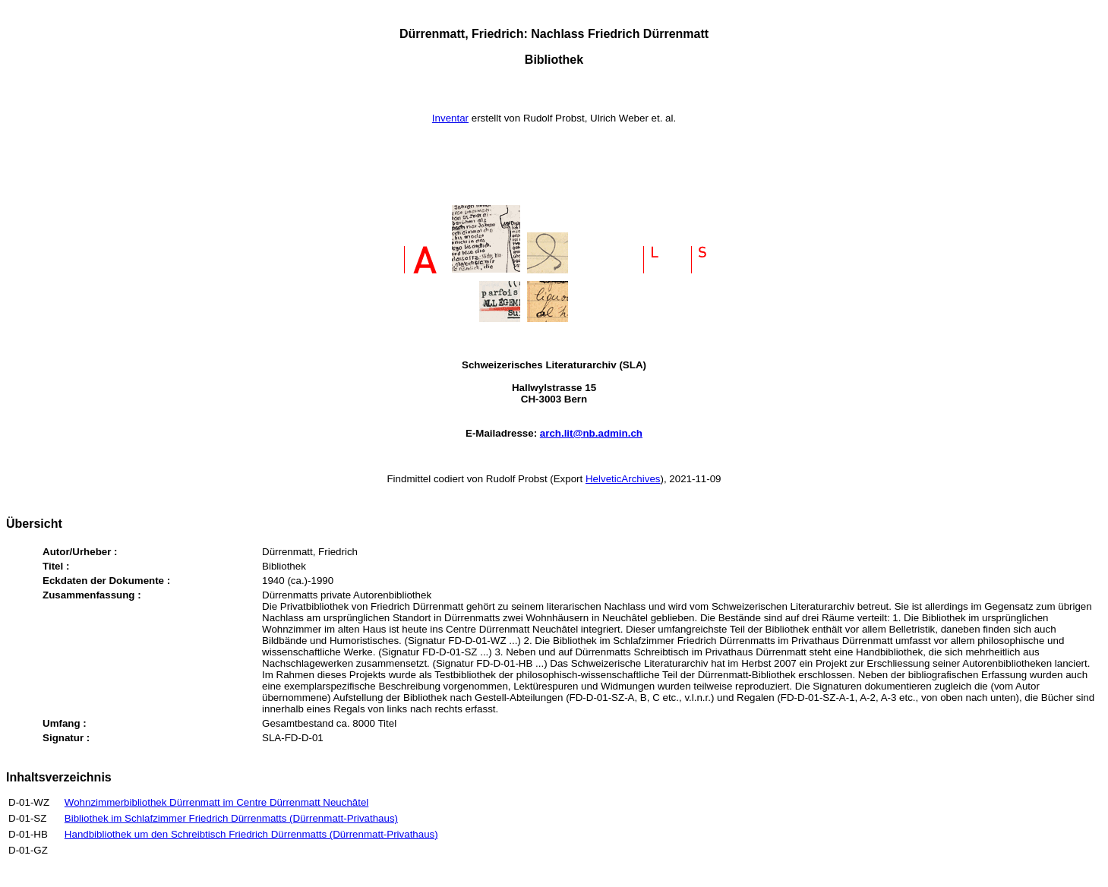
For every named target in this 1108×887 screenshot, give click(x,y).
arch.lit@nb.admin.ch (591, 433)
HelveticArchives (623, 479)
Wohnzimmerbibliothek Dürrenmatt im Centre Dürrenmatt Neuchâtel (217, 802)
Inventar (450, 118)
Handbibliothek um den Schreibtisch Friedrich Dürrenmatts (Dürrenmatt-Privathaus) (251, 834)
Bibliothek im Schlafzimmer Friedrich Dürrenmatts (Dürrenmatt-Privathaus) (231, 818)
